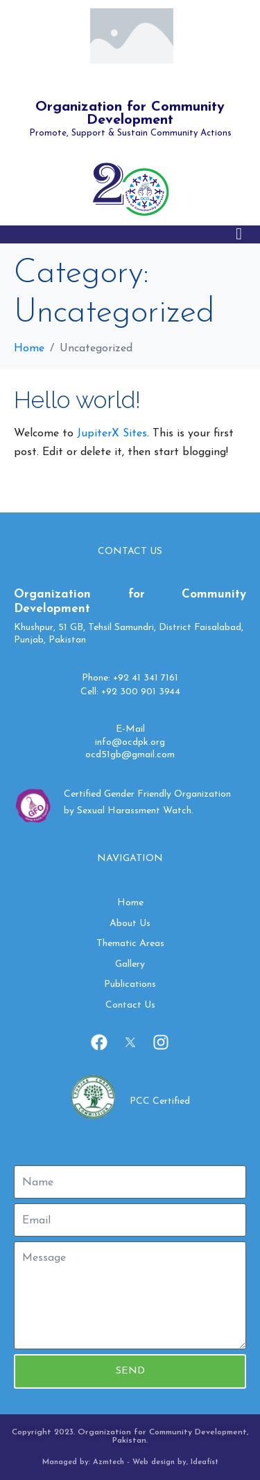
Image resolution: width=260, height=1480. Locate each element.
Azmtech (108, 1462)
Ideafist (204, 1462)
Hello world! (77, 400)
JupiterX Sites (112, 433)
